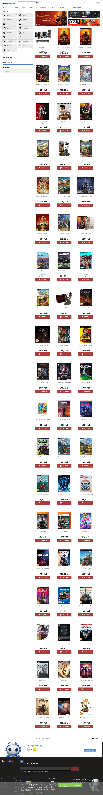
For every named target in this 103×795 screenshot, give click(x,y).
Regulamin (4, 778)
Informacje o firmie (6, 780)
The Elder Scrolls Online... (64, 643)
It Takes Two (64, 680)
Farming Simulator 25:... (43, 159)
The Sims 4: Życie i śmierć (42, 270)
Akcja (6, 15)
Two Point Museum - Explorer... (43, 234)
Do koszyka (42, 56)
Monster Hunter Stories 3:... (86, 84)
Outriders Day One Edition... (86, 680)
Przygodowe (7, 32)
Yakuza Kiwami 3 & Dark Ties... (43, 122)
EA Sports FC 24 (86, 382)
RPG (22, 32)
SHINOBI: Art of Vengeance (43, 196)
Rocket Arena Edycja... (85, 717)
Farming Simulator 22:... (64, 457)
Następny (96, 738)
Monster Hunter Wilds (64, 233)
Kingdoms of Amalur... (64, 717)
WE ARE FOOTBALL (43, 643)
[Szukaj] (28, 2)
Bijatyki (22, 15)
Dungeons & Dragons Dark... (86, 643)
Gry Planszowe (42, 7)
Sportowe (7, 37)
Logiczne (22, 24)
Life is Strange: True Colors (42, 605)
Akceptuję (76, 785)
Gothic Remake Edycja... (43, 345)
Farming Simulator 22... (85, 457)
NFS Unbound (42, 457)
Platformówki (23, 28)
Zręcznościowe (8, 50)
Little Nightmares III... (64, 159)
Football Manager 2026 (64, 270)
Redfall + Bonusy (85, 419)
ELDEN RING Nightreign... (85, 196)
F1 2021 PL (64, 605)
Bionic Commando (64, 531)
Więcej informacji (26, 793)
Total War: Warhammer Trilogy (42, 383)
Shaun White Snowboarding (86, 494)
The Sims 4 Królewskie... (64, 84)
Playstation (15, 7)
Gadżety (53, 7)
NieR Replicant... (43, 680)
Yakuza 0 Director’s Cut (85, 121)
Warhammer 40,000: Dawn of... (42, 85)
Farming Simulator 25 (42, 308)
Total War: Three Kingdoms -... (42, 718)
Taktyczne (23, 45)
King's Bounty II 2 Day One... (86, 605)
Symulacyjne (23, 41)
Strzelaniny (7, 41)
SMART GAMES (77, 7)
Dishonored (43, 531)
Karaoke (7, 24)
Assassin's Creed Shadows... (64, 308)
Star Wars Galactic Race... (42, 47)
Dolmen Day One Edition (42, 568)
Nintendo (32, 7)
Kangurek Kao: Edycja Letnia (43, 419)
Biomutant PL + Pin (86, 568)
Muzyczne (7, 28)
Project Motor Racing (64, 196)
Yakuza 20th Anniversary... (64, 121)
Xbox (23, 7)
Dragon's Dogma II (64, 345)
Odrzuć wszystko (63, 785)
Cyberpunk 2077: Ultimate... (86, 345)
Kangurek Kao (85, 531)
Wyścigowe (7, 45)
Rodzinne (23, 19)
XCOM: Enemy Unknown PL (64, 494)
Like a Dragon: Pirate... (85, 233)
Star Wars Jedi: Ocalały (64, 419)
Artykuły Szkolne (64, 7)
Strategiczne (23, 37)
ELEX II (64, 568)
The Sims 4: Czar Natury (86, 159)
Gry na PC (4, 7)
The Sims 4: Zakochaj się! (85, 270)
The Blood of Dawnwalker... (64, 47)
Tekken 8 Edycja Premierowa (64, 382)
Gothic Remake (86, 308)
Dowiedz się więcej (90, 750)
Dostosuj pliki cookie (37, 793)
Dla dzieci (7, 19)
